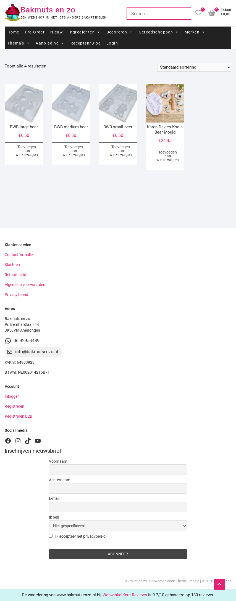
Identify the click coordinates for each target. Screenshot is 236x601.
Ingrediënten (85, 32)
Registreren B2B (18, 416)
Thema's (18, 43)
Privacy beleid (16, 294)
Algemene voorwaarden (25, 284)
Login (112, 43)
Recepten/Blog (85, 43)
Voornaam (58, 461)
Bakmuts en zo (47, 9)
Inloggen (12, 396)
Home (13, 32)
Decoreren (119, 32)
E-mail (54, 498)
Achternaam (59, 480)
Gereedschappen (159, 32)
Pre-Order (35, 32)
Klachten (12, 264)
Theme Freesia (187, 581)
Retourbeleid (15, 274)
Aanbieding (50, 43)
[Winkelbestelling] (194, 67)
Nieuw (56, 32)
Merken (195, 32)
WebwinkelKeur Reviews (125, 594)
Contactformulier (19, 255)
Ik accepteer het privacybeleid (77, 536)
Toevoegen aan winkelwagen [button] (26, 151)
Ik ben (54, 517)
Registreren (14, 406)
